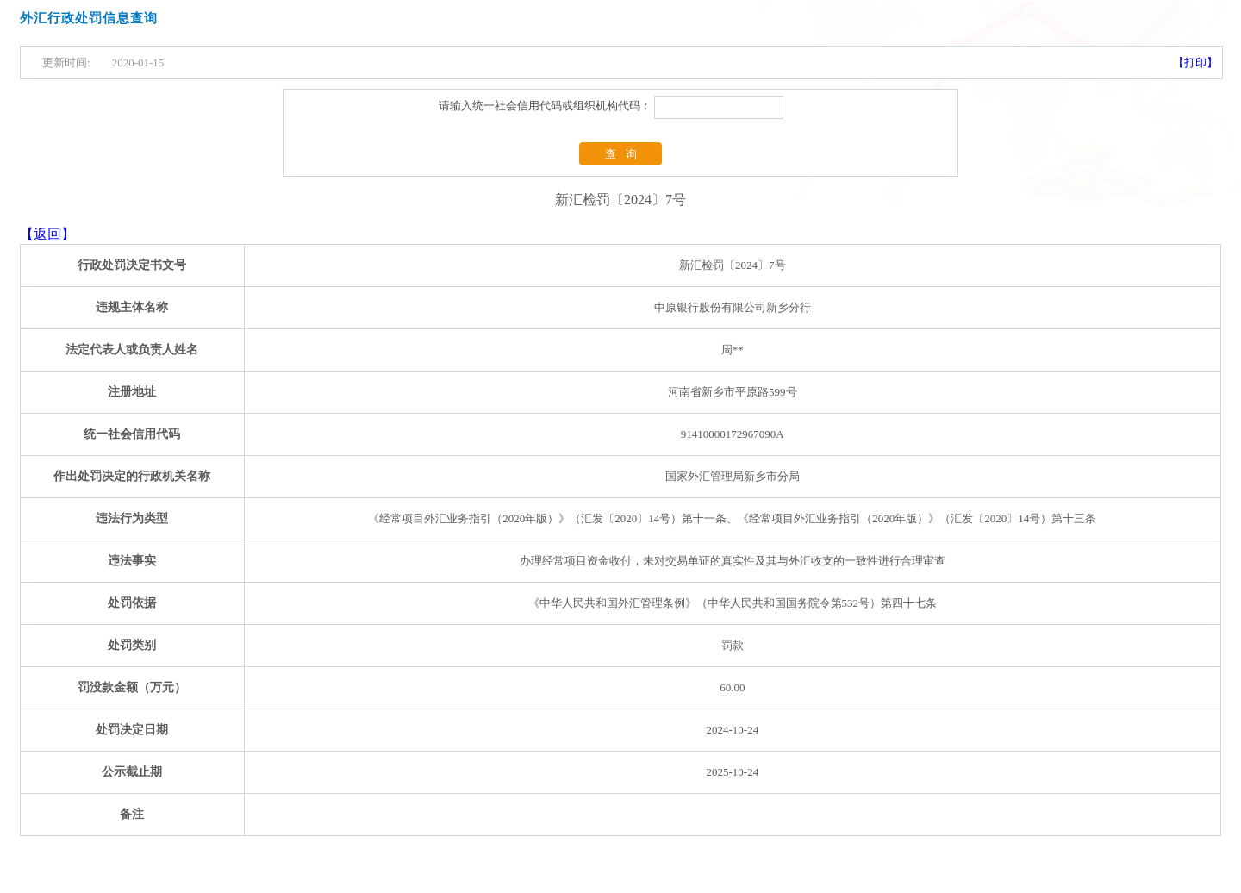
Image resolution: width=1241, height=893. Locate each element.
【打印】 (1195, 62)
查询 (625, 153)
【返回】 (47, 234)
